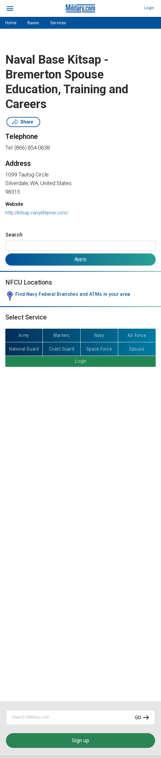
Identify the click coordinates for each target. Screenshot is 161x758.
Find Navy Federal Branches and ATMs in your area (72, 294)
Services (58, 22)
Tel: (9, 147)
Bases (33, 22)
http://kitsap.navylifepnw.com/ (36, 213)
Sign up (80, 740)
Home (11, 22)
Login (149, 8)
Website (14, 204)
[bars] (10, 8)
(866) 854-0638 (32, 147)
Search (13, 235)
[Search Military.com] (80, 717)
